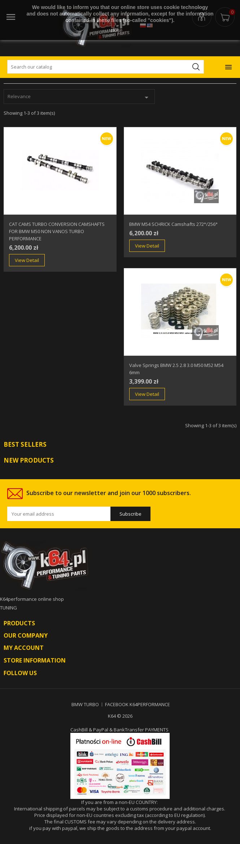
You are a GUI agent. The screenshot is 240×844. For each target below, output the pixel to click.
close (117, 30)
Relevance (79, 97)
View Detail (27, 260)
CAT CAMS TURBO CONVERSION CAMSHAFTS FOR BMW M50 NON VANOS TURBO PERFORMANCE (57, 231)
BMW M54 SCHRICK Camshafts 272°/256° (173, 224)
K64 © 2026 (120, 716)
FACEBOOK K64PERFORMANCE (137, 704)
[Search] (105, 67)
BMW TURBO (85, 704)
